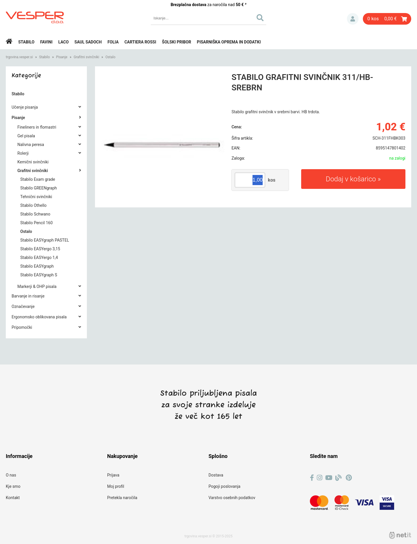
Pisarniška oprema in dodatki (229, 42)
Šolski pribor (176, 42)
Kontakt (13, 497)
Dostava (216, 475)
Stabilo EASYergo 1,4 (39, 257)
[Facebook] (312, 477)
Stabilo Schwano (35, 214)
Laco (63, 42)
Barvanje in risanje (28, 296)
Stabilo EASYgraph (37, 266)
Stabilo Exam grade (37, 179)
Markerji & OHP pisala (36, 286)
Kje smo (13, 486)
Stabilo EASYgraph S (38, 275)
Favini (46, 42)
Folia (113, 42)
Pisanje (61, 57)
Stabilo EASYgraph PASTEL (44, 240)
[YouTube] (328, 477)
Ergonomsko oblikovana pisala (39, 317)
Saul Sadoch (88, 42)
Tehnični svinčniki (36, 196)
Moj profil (115, 486)
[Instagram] (319, 477)
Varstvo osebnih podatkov (232, 497)
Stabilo (26, 42)
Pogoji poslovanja (224, 486)
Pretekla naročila (122, 497)
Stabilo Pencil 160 (36, 222)
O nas (11, 475)
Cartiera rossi (140, 42)
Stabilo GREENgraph (38, 188)
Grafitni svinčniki (86, 57)
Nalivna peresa (30, 144)
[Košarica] (387, 19)
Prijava (353, 19)
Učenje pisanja (25, 107)
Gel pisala (26, 136)
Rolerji (23, 153)
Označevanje (23, 306)
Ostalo (110, 57)
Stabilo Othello (33, 205)
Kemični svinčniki (33, 162)
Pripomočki (22, 327)
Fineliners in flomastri (36, 127)
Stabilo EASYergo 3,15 (40, 249)
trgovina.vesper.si (19, 57)
